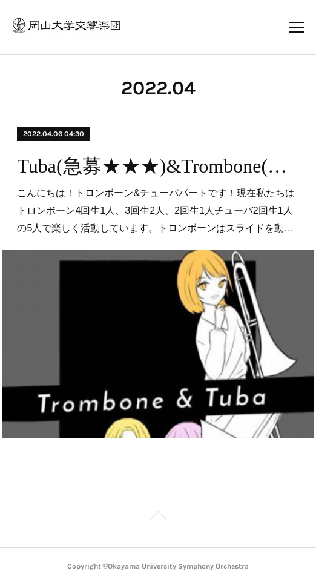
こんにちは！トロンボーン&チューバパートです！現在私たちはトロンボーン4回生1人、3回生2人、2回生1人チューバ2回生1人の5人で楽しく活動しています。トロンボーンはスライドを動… (156, 210)
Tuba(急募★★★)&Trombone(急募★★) (157, 166)
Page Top (158, 517)
